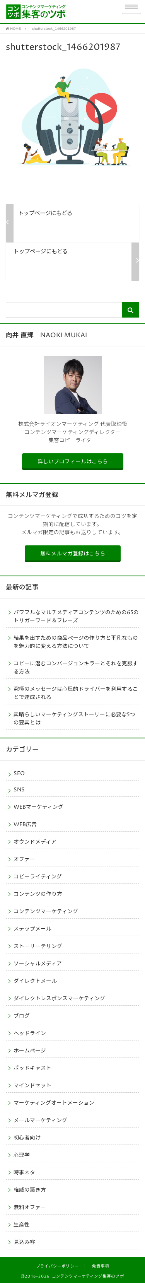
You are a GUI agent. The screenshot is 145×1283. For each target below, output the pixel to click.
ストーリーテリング (38, 946)
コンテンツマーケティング (46, 911)
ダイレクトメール (35, 981)
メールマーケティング (40, 1120)
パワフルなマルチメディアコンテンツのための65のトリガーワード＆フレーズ (76, 616)
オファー (24, 859)
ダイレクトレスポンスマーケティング (59, 998)
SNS (19, 789)
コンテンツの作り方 (38, 894)
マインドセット (32, 1085)
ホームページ (30, 1050)
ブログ (22, 1016)
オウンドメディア (35, 842)
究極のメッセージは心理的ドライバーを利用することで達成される (76, 693)
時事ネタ (24, 1172)
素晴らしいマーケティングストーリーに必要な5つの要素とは (74, 718)
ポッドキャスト (32, 1068)
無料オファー (30, 1207)
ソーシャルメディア (38, 963)
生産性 (22, 1224)
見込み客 (24, 1242)
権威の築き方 (30, 1190)
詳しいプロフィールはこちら (73, 461)
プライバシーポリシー (57, 1266)
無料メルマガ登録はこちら (72, 553)
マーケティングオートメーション (54, 1103)
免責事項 (100, 1266)
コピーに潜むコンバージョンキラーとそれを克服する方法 (76, 667)
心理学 (22, 1155)
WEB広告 (25, 824)
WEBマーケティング (38, 807)
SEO (19, 773)
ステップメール (32, 929)
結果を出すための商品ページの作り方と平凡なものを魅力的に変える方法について (76, 642)
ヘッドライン (30, 1033)
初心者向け (27, 1137)
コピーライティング (38, 876)
